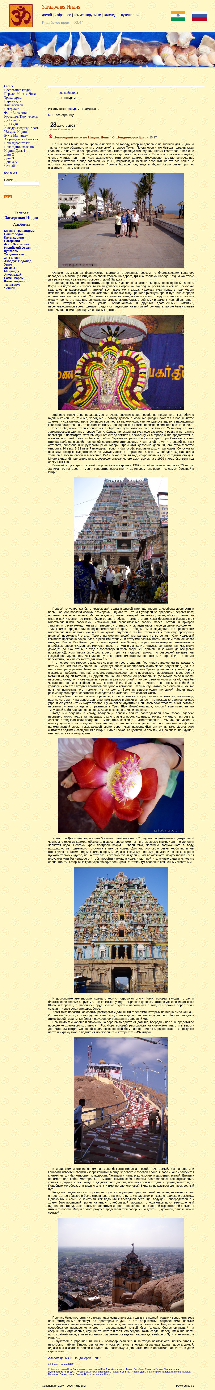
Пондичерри (103, 1371)
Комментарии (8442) (62, 1364)
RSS (51, 115)
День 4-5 (10, 162)
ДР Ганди (11, 124)
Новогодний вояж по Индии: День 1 (19, 148)
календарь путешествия (122, 15)
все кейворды (68, 92)
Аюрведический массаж (21, 139)
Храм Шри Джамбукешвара (109, 1369)
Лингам (126, 1371)
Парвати (116, 1371)
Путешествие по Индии (61, 1371)
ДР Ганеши (12, 120)
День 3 (9, 158)
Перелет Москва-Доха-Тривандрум (20, 95)
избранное (63, 15)
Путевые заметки (85, 1371)
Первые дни (12, 101)
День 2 (9, 154)
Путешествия (171, 1369)
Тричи (129, 1369)
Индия (135, 1371)
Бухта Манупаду (16, 135)
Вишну (79, 1374)
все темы (10, 173)
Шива (107, 1374)
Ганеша (186, 1371)
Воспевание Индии (17, 90)
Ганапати (53, 1374)
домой (47, 15)
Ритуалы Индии (154, 1369)
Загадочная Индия (61, 7)
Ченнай (9, 166)
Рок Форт (139, 1369)
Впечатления (67, 1374)
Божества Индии (93, 1374)
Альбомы (21, 224)
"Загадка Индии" (16, 131)
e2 (192, 1385)
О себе (9, 86)
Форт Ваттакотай (16, 112)
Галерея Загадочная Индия (21, 215)
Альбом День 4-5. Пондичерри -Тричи (74, 1358)
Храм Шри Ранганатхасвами (76, 1369)
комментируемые (87, 15)
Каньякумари (13, 105)
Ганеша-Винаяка (171, 1371)
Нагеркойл (11, 109)
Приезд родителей (17, 143)
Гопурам (74, 108)
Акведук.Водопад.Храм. (21, 128)
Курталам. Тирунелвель (21, 116)
